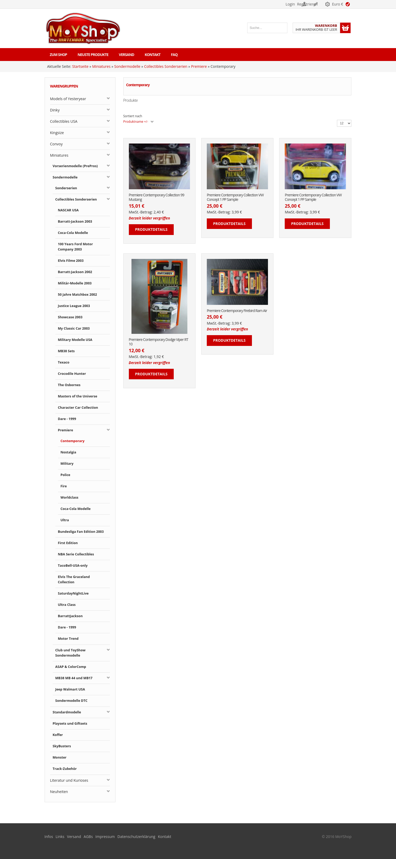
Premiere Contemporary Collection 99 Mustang (156, 197)
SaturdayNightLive (73, 593)
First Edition (68, 543)
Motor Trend (68, 638)
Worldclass (69, 497)
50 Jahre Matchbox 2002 (77, 294)
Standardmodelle (67, 712)
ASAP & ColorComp (70, 666)
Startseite (80, 66)
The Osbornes (69, 385)
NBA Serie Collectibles (76, 554)
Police (65, 475)
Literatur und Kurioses (69, 780)
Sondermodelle (127, 66)
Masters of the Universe (77, 396)
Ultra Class (67, 604)
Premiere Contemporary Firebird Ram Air (237, 311)
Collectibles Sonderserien (165, 66)
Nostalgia (68, 452)
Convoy (56, 143)
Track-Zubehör (65, 768)
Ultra (65, 520)
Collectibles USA (63, 121)
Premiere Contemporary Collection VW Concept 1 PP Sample (235, 197)
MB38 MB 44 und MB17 (74, 678)
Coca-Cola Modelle (73, 233)
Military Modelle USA (75, 340)
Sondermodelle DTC (71, 700)
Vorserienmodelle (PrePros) (75, 166)
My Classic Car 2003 (74, 328)
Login (283, 4)
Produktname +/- (135, 121)
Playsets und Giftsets (70, 723)
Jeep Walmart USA (70, 689)
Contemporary (73, 441)
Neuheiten (59, 791)
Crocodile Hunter (72, 373)
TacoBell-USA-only (73, 565)
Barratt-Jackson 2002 (75, 272)
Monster (60, 757)
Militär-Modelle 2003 (75, 283)
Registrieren (309, 4)
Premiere (199, 66)
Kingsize (57, 132)
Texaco (64, 362)
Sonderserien (66, 188)
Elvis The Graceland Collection (74, 579)
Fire (64, 486)
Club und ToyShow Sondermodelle (70, 653)
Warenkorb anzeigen (345, 28)
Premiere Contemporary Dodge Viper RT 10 (158, 342)
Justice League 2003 (74, 306)
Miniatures (101, 66)
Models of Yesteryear (68, 98)
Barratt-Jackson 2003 (75, 221)
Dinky (55, 110)
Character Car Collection (78, 407)
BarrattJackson (70, 616)
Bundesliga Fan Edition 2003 (81, 531)
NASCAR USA (68, 210)
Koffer (58, 735)
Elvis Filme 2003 (71, 260)
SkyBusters (62, 746)
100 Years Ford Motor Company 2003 (75, 247)
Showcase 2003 (70, 317)
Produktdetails (151, 229)
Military (67, 463)
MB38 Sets (66, 351)
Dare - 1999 (67, 419)
